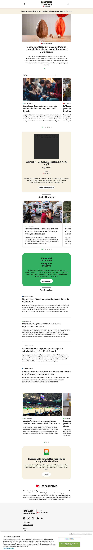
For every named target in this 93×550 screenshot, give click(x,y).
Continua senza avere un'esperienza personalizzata (80, 533)
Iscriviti (46, 474)
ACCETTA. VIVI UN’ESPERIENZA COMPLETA (69, 544)
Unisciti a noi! (46, 281)
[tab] (44, 68)
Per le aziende (28, 525)
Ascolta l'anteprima (47, 187)
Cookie (25, 530)
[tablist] (46, 68)
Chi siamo (26, 522)
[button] (24, 4)
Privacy (25, 528)
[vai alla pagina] (46, 28)
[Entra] (68, 4)
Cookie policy (10, 548)
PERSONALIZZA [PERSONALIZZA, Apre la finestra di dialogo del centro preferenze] (69, 539)
